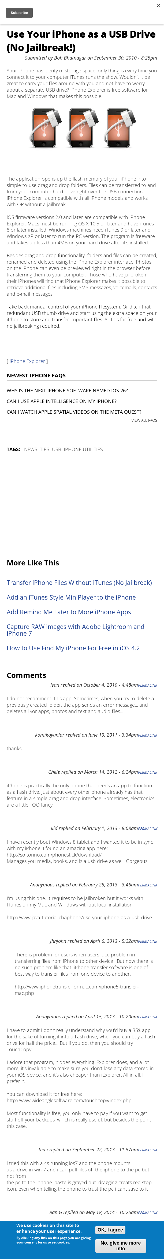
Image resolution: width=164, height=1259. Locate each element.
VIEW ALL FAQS (144, 420)
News (30, 449)
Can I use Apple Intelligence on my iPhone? (62, 401)
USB (56, 449)
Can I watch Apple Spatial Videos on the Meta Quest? (74, 412)
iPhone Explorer (27, 361)
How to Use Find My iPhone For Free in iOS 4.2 (73, 648)
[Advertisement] (82, 505)
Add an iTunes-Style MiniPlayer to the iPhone (71, 597)
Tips (44, 449)
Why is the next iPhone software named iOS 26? (67, 390)
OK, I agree (110, 1230)
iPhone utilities (83, 449)
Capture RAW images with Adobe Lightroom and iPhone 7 (75, 630)
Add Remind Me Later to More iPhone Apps (69, 612)
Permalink (147, 685)
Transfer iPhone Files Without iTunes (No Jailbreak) (79, 582)
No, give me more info (120, 1245)
